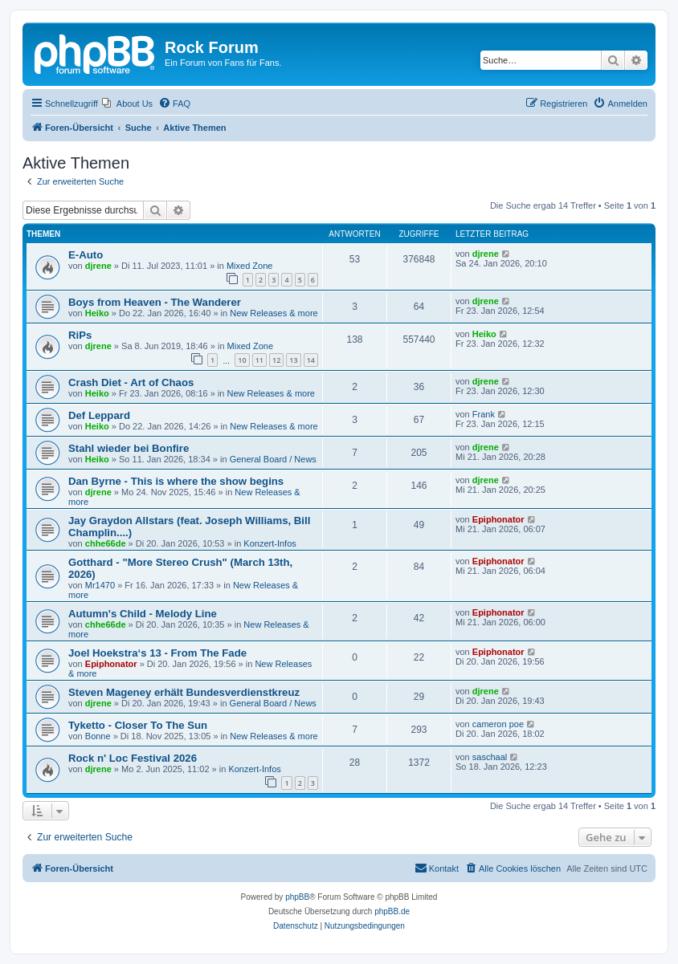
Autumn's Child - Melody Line (142, 614)
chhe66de (105, 543)
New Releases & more (273, 313)
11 (259, 360)
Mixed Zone (249, 265)
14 (311, 360)
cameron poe (498, 724)
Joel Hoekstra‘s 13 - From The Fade (157, 653)
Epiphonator (498, 519)
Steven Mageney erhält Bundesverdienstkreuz (184, 692)
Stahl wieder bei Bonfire (128, 448)
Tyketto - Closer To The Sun (137, 725)
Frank (483, 414)
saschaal (489, 757)
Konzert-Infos (269, 543)
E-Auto (85, 255)
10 (242, 360)
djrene (98, 265)
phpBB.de (392, 911)
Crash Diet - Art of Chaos (131, 382)
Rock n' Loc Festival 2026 (132, 758)
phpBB (297, 897)
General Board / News (273, 459)
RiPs (80, 335)
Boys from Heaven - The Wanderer (154, 302)
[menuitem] (127, 103)
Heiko (97, 313)
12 (276, 360)
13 (293, 360)
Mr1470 (100, 585)
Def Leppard (99, 415)
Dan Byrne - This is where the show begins (176, 481)
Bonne (98, 736)
